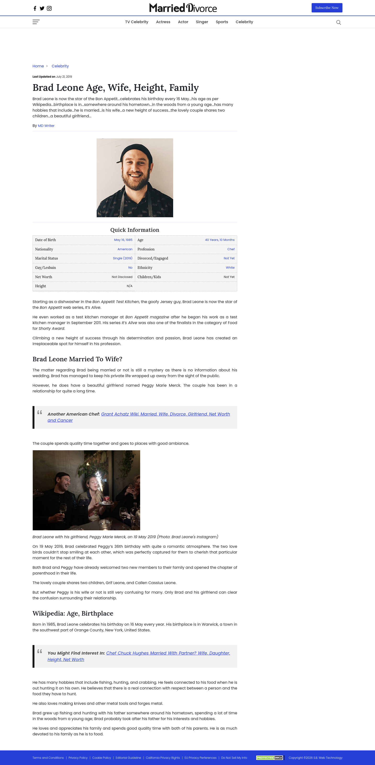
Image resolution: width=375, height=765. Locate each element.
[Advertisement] (71, 37)
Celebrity (244, 22)
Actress (163, 22)
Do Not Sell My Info (234, 758)
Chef (231, 249)
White (230, 268)
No (130, 268)
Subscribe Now (327, 7)
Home (38, 66)
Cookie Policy (101, 758)
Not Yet (229, 258)
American (125, 249)
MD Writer (46, 125)
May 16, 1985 (123, 240)
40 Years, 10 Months (220, 240)
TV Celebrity (136, 22)
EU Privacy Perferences (200, 758)
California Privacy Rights (163, 758)
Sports (222, 22)
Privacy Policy (78, 758)
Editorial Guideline (128, 758)
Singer (202, 22)
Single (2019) (122, 258)
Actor (183, 22)
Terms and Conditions (48, 758)
